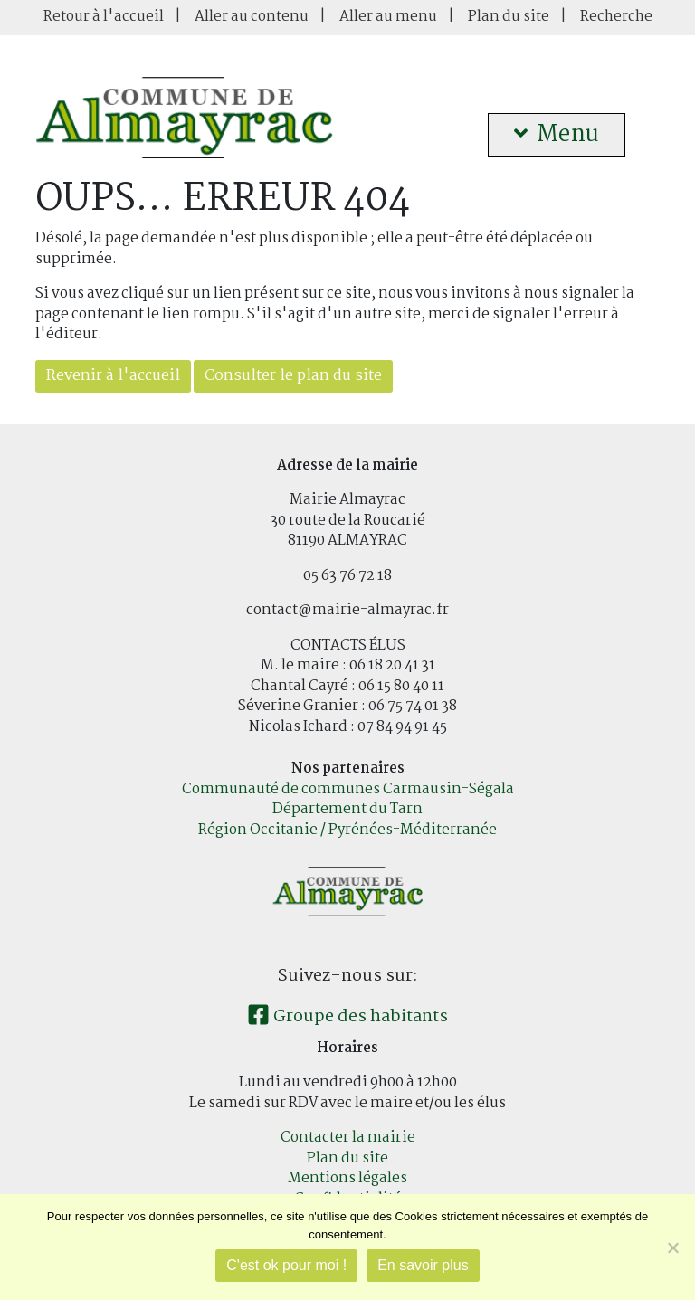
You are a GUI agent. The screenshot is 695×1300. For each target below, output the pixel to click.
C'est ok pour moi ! (286, 1265)
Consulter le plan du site (293, 376)
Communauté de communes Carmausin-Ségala (348, 789)
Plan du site (508, 16)
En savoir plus (423, 1265)
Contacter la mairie (348, 1137)
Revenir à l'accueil (113, 376)
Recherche (616, 16)
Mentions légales (347, 1178)
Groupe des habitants (347, 1016)
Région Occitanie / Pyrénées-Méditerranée (347, 830)
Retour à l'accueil (103, 16)
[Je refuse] (672, 1247)
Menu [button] (556, 135)
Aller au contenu (252, 16)
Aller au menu (388, 16)
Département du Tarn (347, 809)
